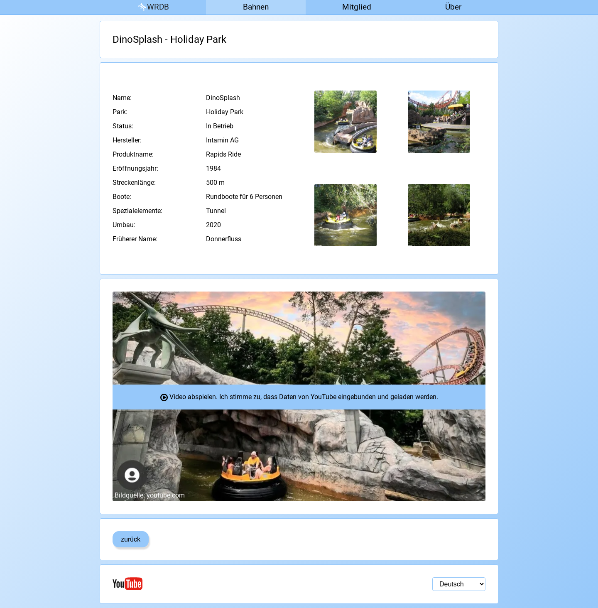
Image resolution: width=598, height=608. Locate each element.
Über (453, 7)
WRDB (153, 7)
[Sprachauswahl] (458, 584)
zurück (130, 539)
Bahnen (256, 7)
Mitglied (356, 7)
